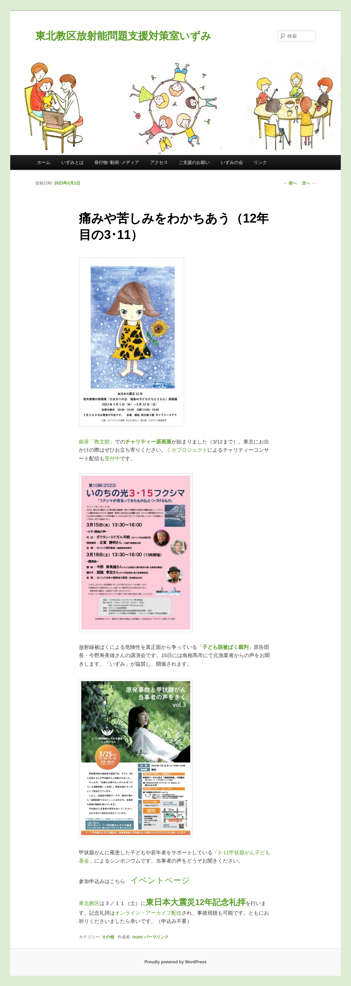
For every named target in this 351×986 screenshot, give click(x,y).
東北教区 (89, 903)
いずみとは (72, 162)
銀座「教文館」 (97, 441)
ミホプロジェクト (186, 450)
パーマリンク (156, 937)
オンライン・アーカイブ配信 (148, 913)
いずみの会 (232, 162)
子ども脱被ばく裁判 (225, 647)
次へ (308, 183)
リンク (260, 162)
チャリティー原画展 (148, 441)
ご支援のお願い (194, 162)
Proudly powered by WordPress (175, 962)
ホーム (43, 162)
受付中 (112, 458)
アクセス (159, 162)
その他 (108, 937)
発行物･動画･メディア (116, 162)
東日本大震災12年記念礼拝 (195, 902)
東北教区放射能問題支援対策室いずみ (123, 35)
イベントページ (160, 880)
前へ (290, 183)
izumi (137, 937)
